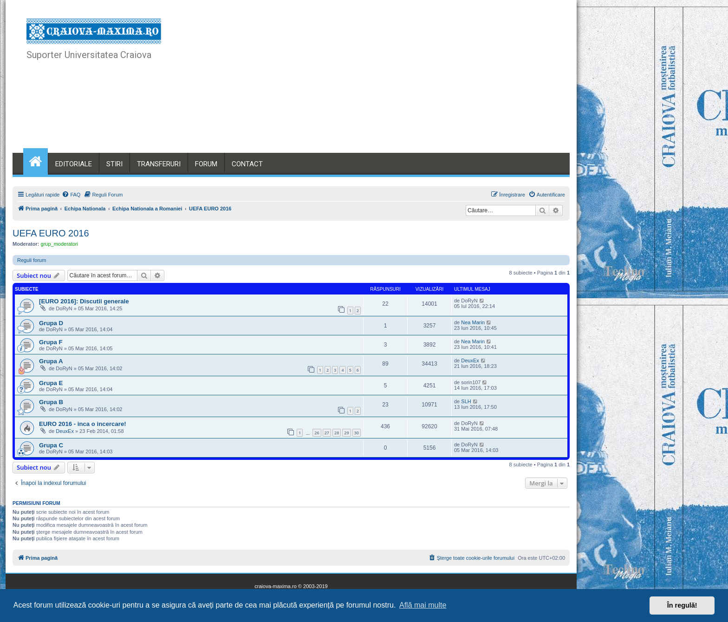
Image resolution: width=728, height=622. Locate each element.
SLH (466, 401)
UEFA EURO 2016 (51, 233)
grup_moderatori (59, 244)
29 (346, 433)
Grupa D (51, 323)
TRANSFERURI (159, 164)
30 (356, 433)
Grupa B (51, 402)
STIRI (114, 164)
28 (336, 433)
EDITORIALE (73, 164)
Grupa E (51, 383)
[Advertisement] (385, 84)
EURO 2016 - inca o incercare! (82, 423)
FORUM (206, 164)
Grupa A (51, 361)
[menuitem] (71, 194)
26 (316, 433)
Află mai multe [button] (422, 605)
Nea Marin (473, 322)
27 (327, 433)
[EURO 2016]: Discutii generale (84, 301)
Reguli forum (31, 260)
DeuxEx (470, 360)
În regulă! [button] (682, 605)
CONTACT (247, 164)
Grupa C (51, 445)
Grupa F (51, 342)
